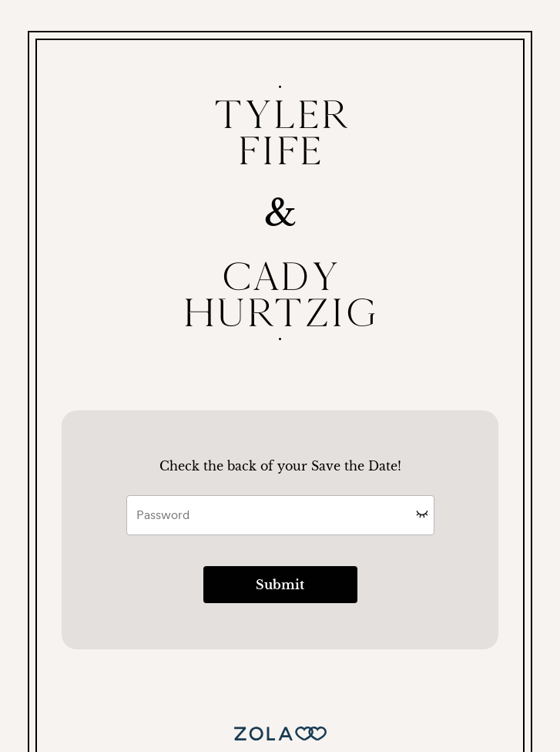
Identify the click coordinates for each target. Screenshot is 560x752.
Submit (280, 584)
